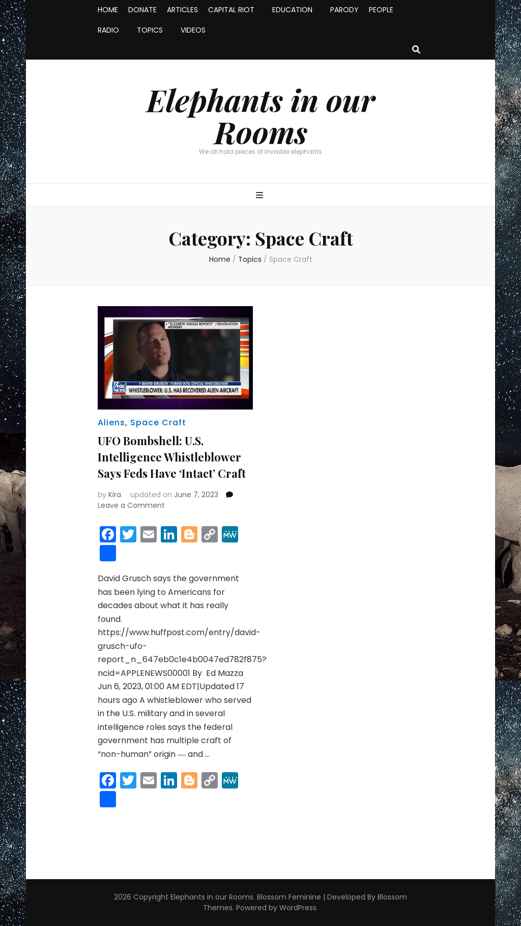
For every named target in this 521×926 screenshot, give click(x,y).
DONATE (142, 10)
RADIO (108, 30)
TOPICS (150, 30)
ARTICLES (182, 10)
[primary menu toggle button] (261, 196)
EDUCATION (292, 10)
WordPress (297, 908)
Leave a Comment (131, 505)
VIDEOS (193, 30)
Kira (114, 494)
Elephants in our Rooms (261, 115)
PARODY (344, 10)
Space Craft (158, 422)
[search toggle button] (416, 50)
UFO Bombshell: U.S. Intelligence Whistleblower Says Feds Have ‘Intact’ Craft (172, 457)
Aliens (111, 422)
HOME (108, 10)
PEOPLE (381, 10)
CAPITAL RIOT (231, 10)
